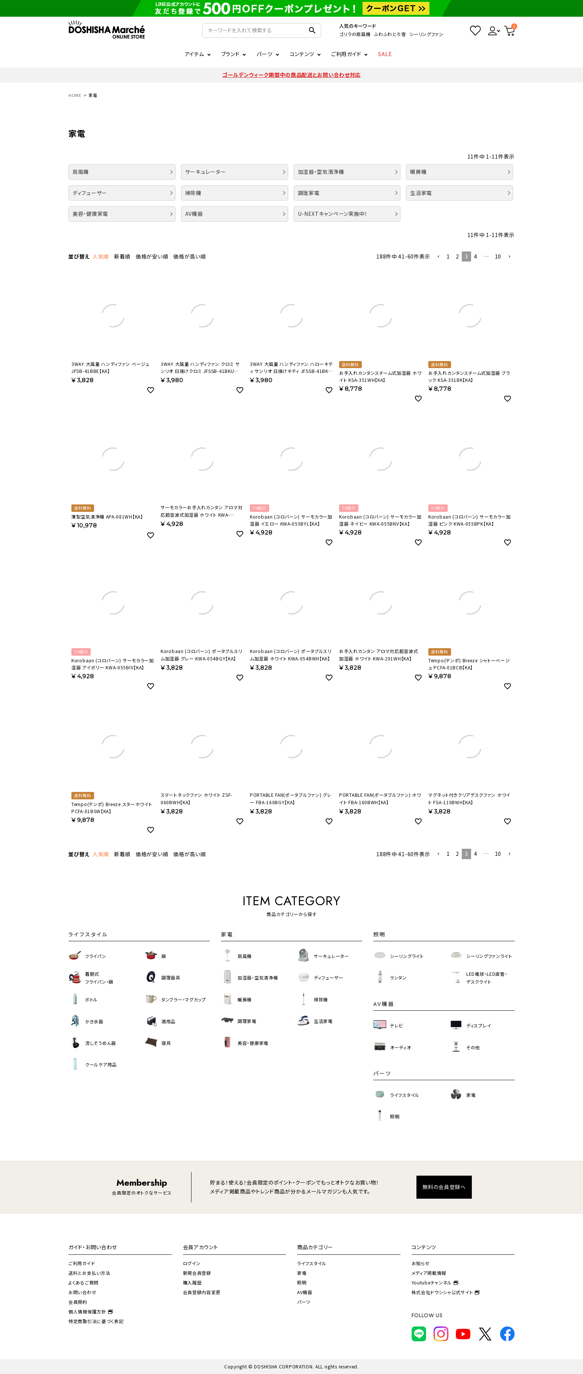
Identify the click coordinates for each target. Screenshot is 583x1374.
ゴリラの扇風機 (354, 34)
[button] (438, 256)
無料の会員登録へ (444, 1187)
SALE (385, 54)
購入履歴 (192, 1282)
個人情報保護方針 (90, 1311)
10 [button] (498, 256)
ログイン (192, 1263)
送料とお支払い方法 (89, 1273)
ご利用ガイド (346, 54)
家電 (301, 1273)
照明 (301, 1282)
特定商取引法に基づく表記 (95, 1321)
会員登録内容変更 (202, 1292)
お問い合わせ (82, 1292)
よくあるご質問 (83, 1282)
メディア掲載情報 (429, 1273)
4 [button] (475, 256)
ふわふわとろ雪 (390, 34)
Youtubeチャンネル (435, 1282)
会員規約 (77, 1302)
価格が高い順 (189, 256)
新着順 (122, 256)
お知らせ (421, 1263)
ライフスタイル (311, 1263)
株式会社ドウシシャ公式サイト (446, 1292)
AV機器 (304, 1292)
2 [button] (457, 256)
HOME (74, 95)
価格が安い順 (152, 256)
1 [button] (448, 256)
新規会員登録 (197, 1273)
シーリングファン (426, 34)
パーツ (303, 1302)
